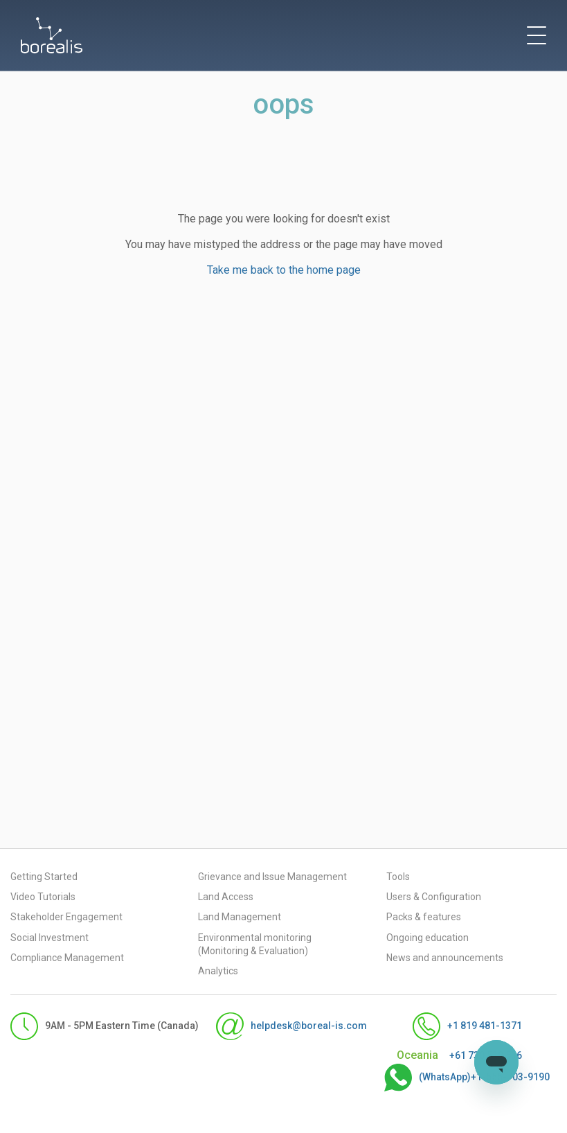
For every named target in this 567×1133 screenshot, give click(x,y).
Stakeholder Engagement (66, 916)
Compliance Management (67, 957)
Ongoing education (427, 937)
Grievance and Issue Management (272, 876)
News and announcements (444, 957)
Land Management (239, 916)
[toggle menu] (536, 35)
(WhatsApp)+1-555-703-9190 (453, 1077)
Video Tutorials (42, 896)
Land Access (225, 896)
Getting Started (44, 876)
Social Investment (49, 937)
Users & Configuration (433, 896)
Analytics (218, 970)
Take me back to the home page (284, 269)
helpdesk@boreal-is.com (277, 1026)
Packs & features (423, 916)
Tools (398, 876)
